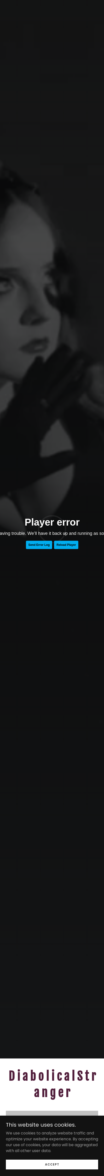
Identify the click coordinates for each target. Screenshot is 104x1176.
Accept (52, 1164)
